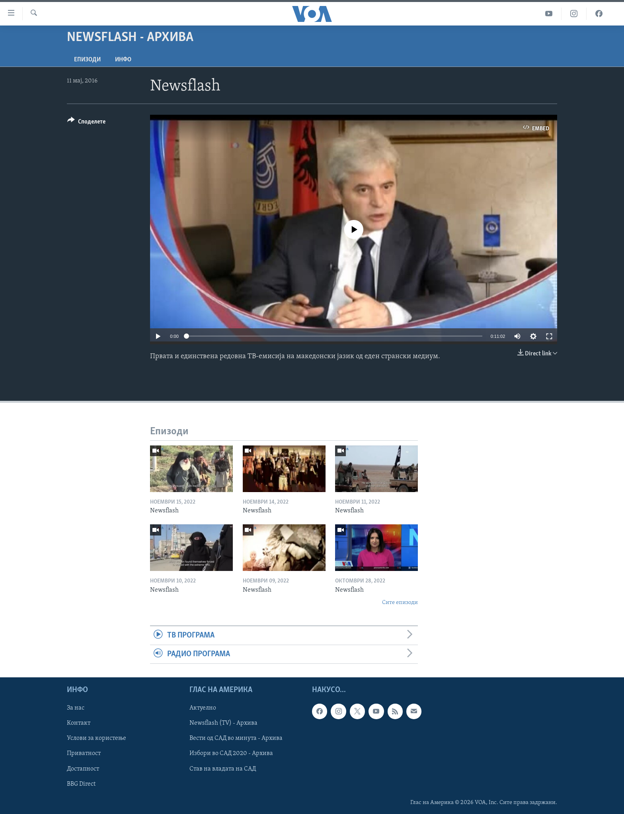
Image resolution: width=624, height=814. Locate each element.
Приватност (84, 754)
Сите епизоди (400, 603)
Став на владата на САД (222, 769)
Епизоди (87, 60)
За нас (75, 708)
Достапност (83, 769)
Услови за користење (96, 739)
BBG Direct (81, 784)
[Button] (86, 123)
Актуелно (202, 708)
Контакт (78, 723)
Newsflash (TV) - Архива (223, 723)
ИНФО (123, 60)
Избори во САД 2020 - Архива (231, 754)
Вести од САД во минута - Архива (236, 739)
